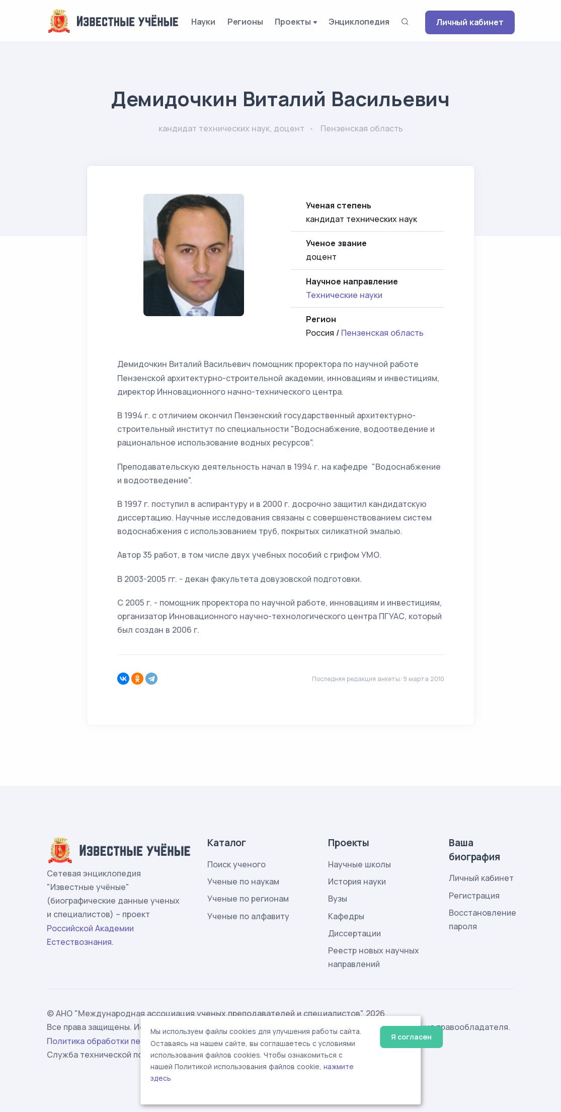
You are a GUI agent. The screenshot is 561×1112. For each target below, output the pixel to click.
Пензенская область (382, 332)
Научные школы (359, 864)
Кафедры (346, 916)
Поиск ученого (236, 864)
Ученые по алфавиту (248, 916)
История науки (357, 881)
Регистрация (474, 895)
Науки (203, 21)
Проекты (293, 21)
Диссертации (354, 933)
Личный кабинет (469, 22)
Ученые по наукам (243, 881)
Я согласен (411, 1037)
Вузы (337, 898)
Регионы (245, 21)
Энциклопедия (359, 21)
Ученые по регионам (248, 898)
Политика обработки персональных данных (134, 1041)
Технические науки (344, 295)
